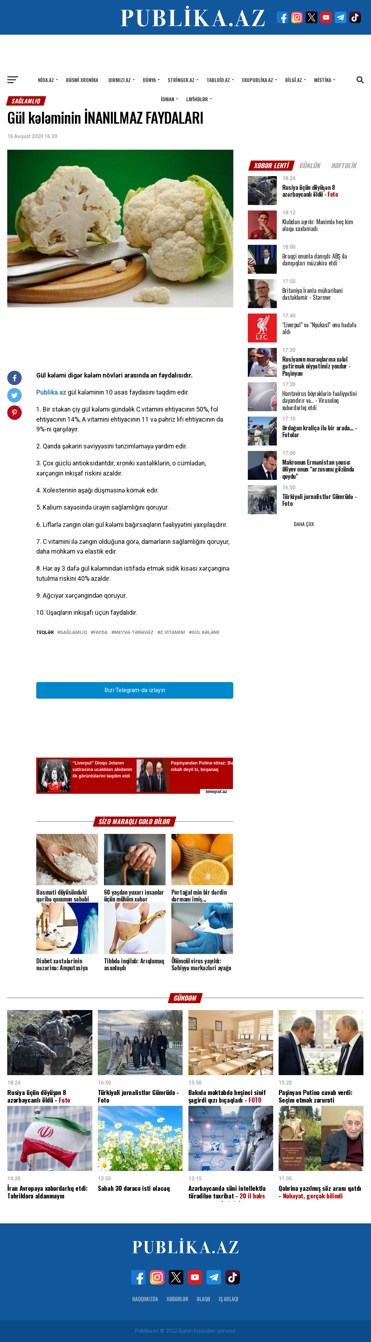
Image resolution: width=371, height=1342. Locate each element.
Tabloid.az (218, 80)
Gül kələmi (206, 632)
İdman (167, 99)
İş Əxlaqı (228, 1299)
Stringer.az (181, 80)
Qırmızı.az (119, 80)
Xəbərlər (177, 1299)
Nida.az (46, 80)
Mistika (322, 80)
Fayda (100, 632)
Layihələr (197, 99)
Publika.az (51, 392)
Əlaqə (203, 1299)
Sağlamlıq (73, 632)
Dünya (149, 80)
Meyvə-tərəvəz (134, 632)
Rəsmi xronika (82, 80)
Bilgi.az (293, 80)
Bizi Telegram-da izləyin (134, 690)
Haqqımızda (145, 1299)
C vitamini (172, 632)
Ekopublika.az (257, 80)
